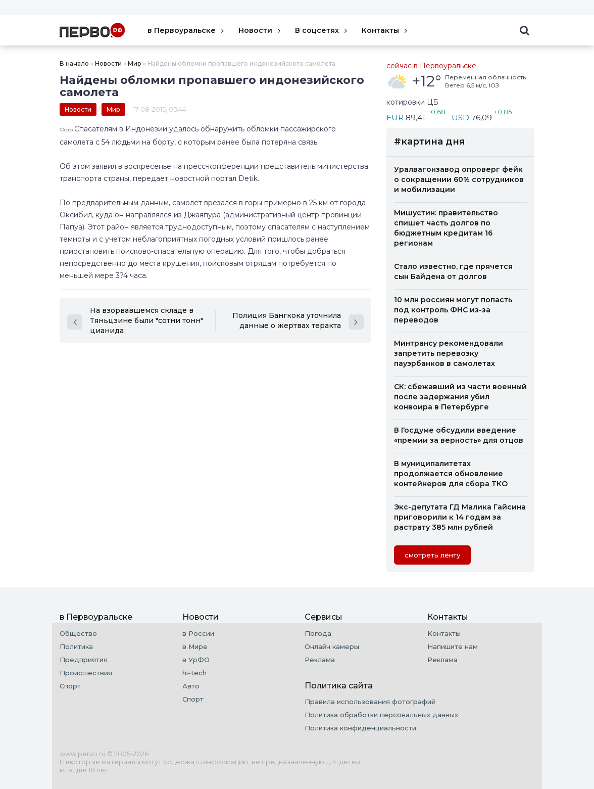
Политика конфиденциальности (360, 728)
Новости (260, 30)
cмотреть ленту (432, 555)
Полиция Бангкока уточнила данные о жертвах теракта (298, 320)
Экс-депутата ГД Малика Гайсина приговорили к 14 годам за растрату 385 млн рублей (460, 517)
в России (198, 633)
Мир (134, 63)
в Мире (195, 646)
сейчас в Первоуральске (431, 65)
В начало (74, 63)
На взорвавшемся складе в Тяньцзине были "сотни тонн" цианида (135, 320)
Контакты (385, 30)
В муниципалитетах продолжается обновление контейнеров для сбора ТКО (451, 473)
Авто (191, 686)
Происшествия (86, 673)
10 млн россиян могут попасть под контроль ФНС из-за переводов (453, 309)
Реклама (320, 660)
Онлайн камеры (332, 646)
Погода (318, 633)
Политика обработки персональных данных (381, 715)
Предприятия (84, 660)
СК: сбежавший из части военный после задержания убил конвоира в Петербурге (460, 396)
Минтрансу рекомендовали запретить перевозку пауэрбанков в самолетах (448, 353)
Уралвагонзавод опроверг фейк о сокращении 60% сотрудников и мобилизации (459, 179)
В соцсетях (322, 30)
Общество (78, 633)
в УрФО (196, 660)
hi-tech (194, 673)
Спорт (70, 686)
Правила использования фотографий (370, 702)
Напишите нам (452, 646)
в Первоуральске (186, 30)
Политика (76, 646)
